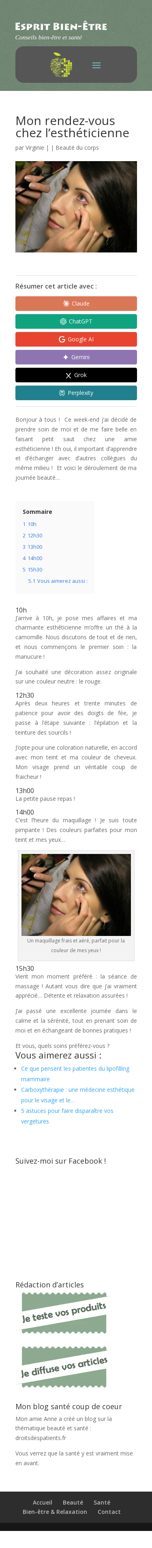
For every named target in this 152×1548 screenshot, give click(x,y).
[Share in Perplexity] (76, 393)
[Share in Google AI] (76, 339)
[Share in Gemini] (76, 357)
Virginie (35, 147)
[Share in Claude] (76, 303)
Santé (102, 1502)
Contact (109, 1512)
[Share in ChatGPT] (76, 321)
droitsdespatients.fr (40, 1438)
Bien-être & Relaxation (55, 1512)
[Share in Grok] (76, 375)
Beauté (73, 1502)
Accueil (42, 1502)
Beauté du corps (77, 147)
